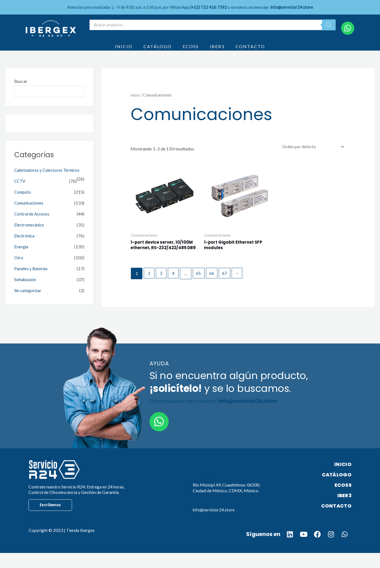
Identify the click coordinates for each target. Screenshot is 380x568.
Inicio (135, 102)
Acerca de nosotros (224, 480)
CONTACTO (250, 50)
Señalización (26, 287)
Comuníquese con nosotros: (218, 416)
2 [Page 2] (149, 288)
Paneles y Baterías (31, 276)
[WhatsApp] (347, 28)
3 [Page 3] (162, 288)
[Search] (329, 24)
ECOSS (191, 50)
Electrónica (25, 243)
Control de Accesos (32, 221)
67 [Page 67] (228, 288)
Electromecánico (30, 232)
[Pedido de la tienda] (310, 154)
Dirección (208, 492)
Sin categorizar (28, 298)
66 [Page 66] (214, 288)
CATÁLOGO (157, 50)
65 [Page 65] (201, 288)
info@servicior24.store (214, 524)
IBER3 (217, 50)
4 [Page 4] (175, 288)
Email (201, 517)
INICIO (124, 50)
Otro (19, 265)
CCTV (20, 188)
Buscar (20, 88)
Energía (21, 254)
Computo (23, 199)
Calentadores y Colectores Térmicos (48, 177)
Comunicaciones (29, 210)
